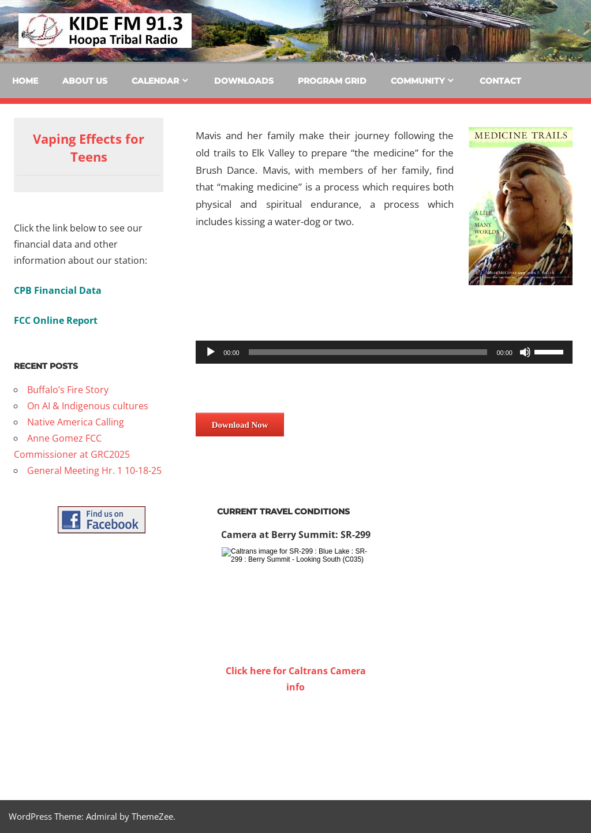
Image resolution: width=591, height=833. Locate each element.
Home (25, 81)
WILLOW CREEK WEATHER (295, 738)
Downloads (244, 81)
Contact (500, 81)
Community (417, 81)
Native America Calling (75, 422)
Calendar (155, 81)
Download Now (240, 424)
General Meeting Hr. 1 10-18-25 (94, 470)
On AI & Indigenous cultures (87, 405)
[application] (384, 352)
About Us (84, 81)
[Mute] (525, 352)
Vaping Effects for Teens (88, 147)
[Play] (210, 352)
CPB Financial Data (58, 290)
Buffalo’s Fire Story (68, 389)
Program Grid (332, 81)
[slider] (368, 352)
